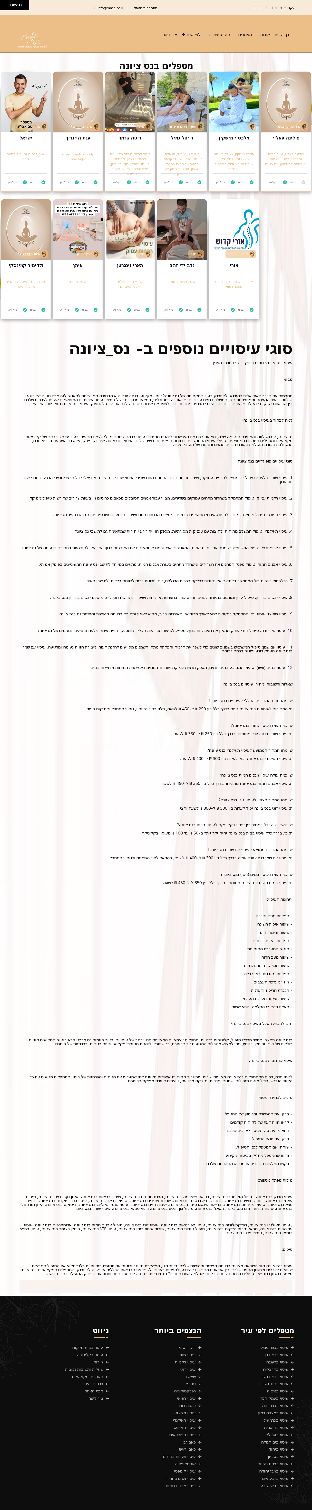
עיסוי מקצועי (184, 1403)
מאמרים (245, 34)
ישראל (26, 137)
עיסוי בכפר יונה (275, 1397)
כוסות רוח (187, 1397)
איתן (78, 265)
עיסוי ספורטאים (182, 1421)
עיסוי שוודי (186, 1354)
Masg (71, 1503)
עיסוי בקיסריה (276, 1415)
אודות (265, 34)
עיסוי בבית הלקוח (87, 1348)
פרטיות (288, 1503)
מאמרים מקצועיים (87, 1373)
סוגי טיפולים (219, 34)
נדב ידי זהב (182, 265)
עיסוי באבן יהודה (273, 1452)
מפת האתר (94, 1385)
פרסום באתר (92, 1379)
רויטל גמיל (182, 137)
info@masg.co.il (110, 8)
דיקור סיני (187, 1348)
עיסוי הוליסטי (184, 1415)
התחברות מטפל (145, 8)
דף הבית (282, 34)
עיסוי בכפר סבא (274, 1348)
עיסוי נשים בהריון (181, 1458)
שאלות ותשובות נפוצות (84, 1366)
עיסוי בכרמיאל (275, 1409)
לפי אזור (193, 34)
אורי (234, 265)
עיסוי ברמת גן (276, 1354)
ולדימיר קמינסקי (26, 265)
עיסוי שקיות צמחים (179, 1439)
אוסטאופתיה (185, 1446)
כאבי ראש (187, 1433)
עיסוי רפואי (186, 1391)
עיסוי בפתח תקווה (272, 1446)
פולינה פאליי (286, 137)
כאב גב (189, 1427)
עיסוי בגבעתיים (275, 1458)
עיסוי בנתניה (277, 1385)
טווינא (190, 1379)
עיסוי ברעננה (277, 1360)
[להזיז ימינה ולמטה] (6, 6)
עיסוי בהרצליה (275, 1366)
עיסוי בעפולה (276, 1421)
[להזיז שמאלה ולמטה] (3, 6)
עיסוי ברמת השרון (273, 1373)
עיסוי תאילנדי (184, 1409)
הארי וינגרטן (130, 265)
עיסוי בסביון (278, 1439)
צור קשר (170, 34)
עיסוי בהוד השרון (273, 1379)
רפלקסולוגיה (185, 1385)
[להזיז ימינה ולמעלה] (6, 3)
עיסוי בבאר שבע (274, 1464)
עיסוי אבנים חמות (181, 1464)
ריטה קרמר (130, 137)
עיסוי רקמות (185, 1360)
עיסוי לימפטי (185, 1452)
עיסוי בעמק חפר (274, 1391)
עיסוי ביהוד (278, 1433)
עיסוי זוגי (188, 1366)
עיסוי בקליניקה (90, 1354)
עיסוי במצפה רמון (273, 1403)
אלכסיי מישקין (234, 137)
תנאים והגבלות (262, 1503)
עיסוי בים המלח (274, 1427)
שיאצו (191, 1373)
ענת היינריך (78, 137)
